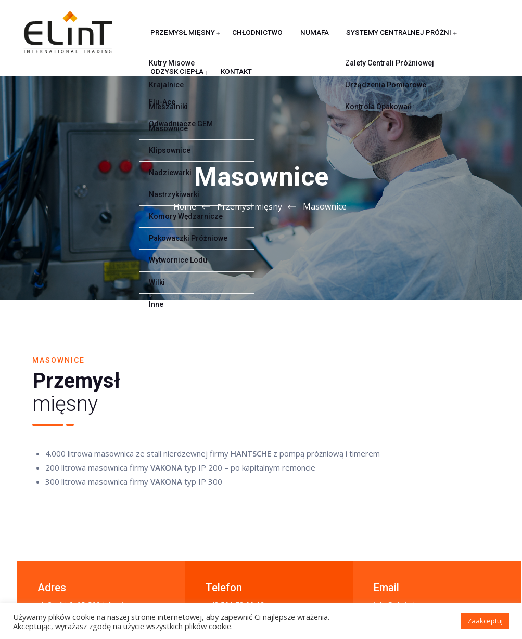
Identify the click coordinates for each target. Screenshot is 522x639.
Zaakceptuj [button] (485, 620)
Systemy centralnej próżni (343, 105)
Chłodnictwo (219, 105)
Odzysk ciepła (430, 105)
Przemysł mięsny (153, 105)
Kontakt (138, 157)
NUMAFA (269, 105)
